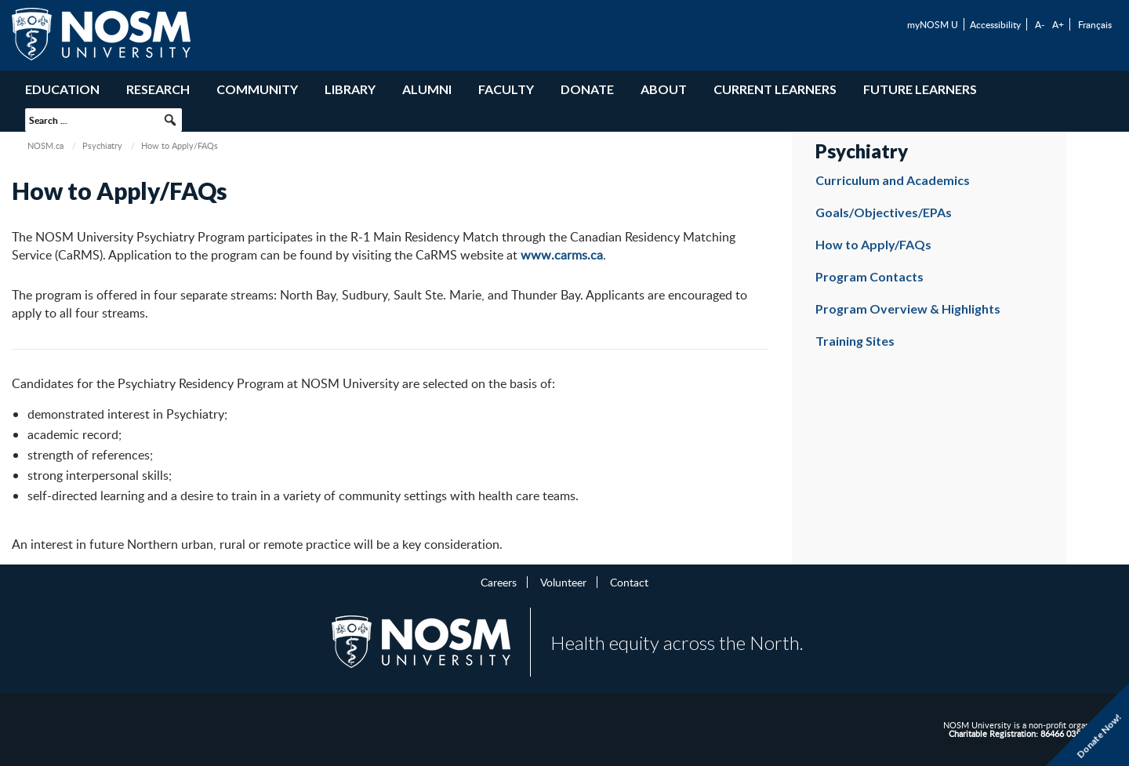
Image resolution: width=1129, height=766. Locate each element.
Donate (587, 89)
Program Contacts (869, 276)
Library (350, 89)
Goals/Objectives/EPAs (883, 212)
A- (1039, 24)
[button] (170, 120)
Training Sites (855, 340)
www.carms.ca (562, 254)
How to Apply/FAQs (873, 244)
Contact (629, 582)
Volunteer (563, 582)
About (664, 89)
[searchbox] (103, 120)
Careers (499, 582)
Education (62, 89)
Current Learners (775, 89)
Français (1095, 24)
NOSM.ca (45, 145)
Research (158, 89)
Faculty (506, 89)
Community (257, 89)
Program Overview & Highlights (907, 308)
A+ (1058, 24)
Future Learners (920, 89)
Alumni (427, 89)
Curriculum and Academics (892, 179)
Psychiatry (102, 145)
